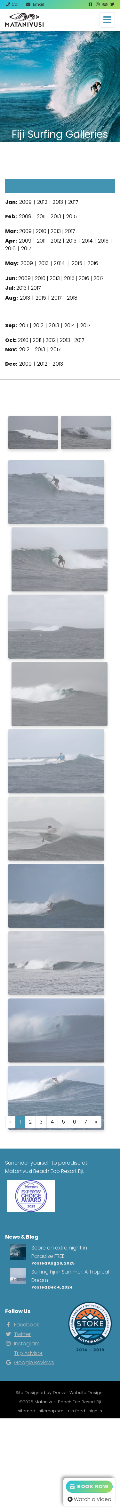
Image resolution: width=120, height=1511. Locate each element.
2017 (73, 202)
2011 (41, 216)
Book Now (89, 1486)
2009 (25, 202)
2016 (10, 248)
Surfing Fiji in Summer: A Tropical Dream (70, 1276)
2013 (57, 202)
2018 (72, 298)
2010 (41, 231)
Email (35, 4)
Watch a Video (89, 1499)
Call (12, 4)
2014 (87, 241)
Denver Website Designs (79, 1393)
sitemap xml (51, 1411)
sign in (95, 1411)
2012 (42, 202)
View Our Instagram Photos (60, 158)
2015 (71, 216)
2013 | (57, 278)
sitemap (26, 1411)
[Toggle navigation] (107, 20)
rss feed (76, 1411)
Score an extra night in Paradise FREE (59, 1252)
